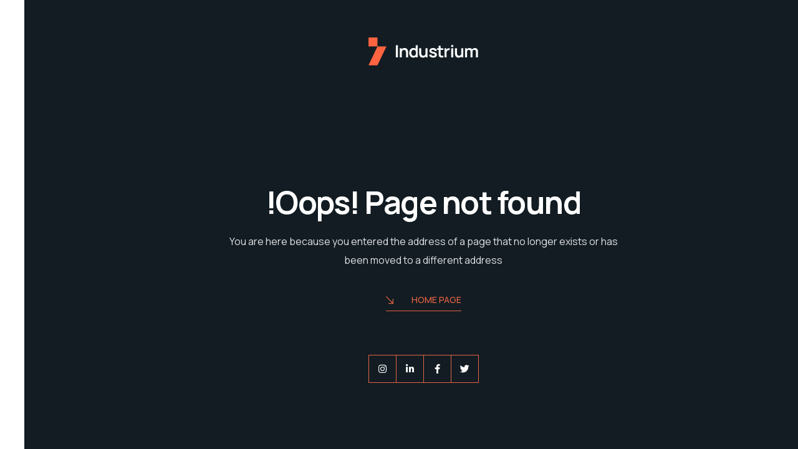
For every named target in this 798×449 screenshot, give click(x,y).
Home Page (399, 301)
